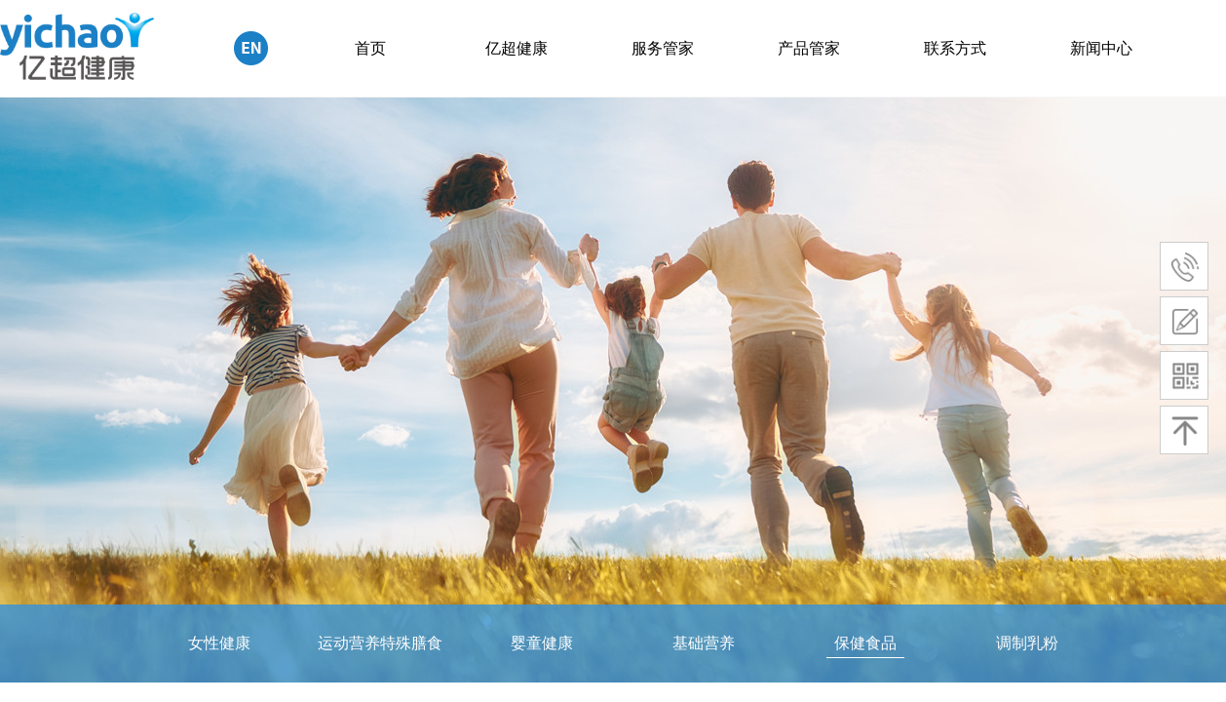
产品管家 (809, 48)
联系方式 (955, 48)
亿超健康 (516, 48)
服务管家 (663, 48)
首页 (370, 48)
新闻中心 (1101, 48)
